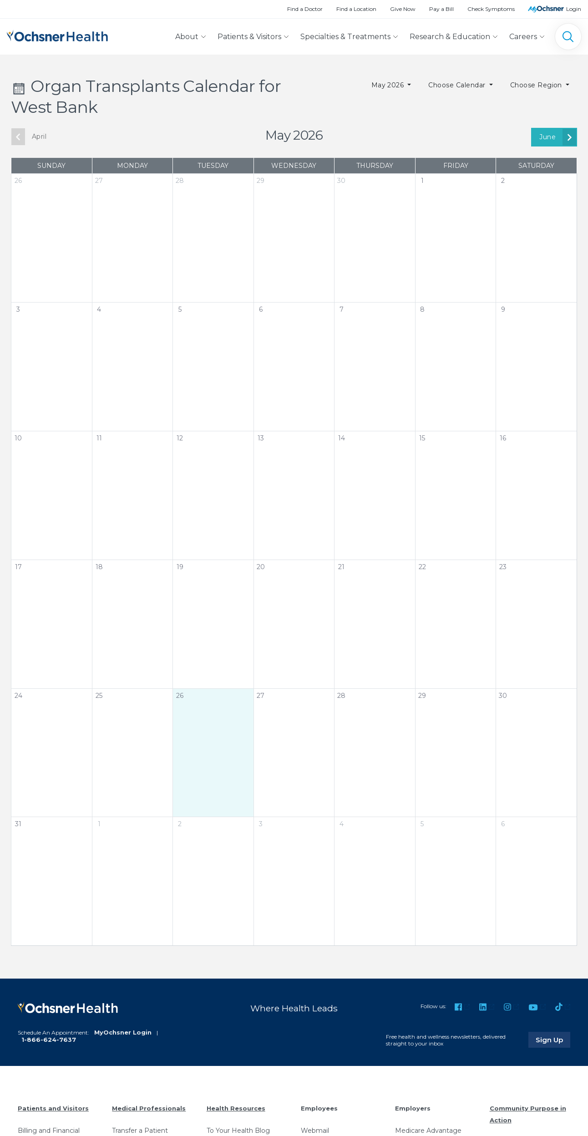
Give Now (403, 8)
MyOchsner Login (123, 1032)
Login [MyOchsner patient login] (573, 8)
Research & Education (450, 36)
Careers (523, 36)
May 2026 (388, 85)
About (186, 36)
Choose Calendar (457, 85)
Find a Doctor (305, 8)
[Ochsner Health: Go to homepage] (57, 34)
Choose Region (537, 85)
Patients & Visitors (249, 36)
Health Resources (236, 1108)
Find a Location (356, 8)
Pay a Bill (441, 8)
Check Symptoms (491, 8)
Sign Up (553, 1039)
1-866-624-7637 (48, 1039)
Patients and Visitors (53, 1108)
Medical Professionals (149, 1108)
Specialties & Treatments (345, 36)
